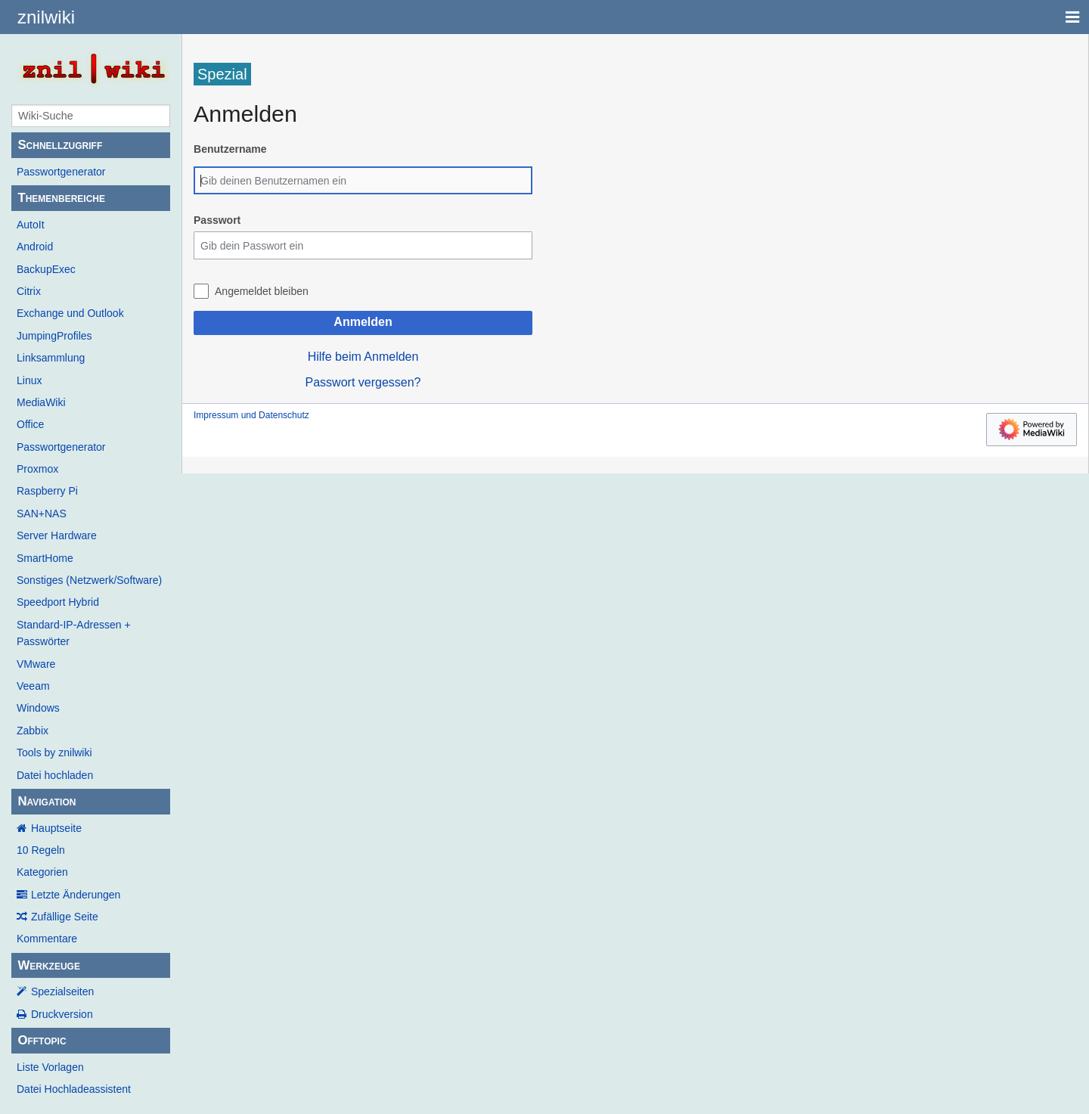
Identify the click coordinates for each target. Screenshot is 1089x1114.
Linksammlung (51, 358)
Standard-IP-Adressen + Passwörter (74, 633)
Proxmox (37, 469)
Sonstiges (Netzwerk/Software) (89, 580)
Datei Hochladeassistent (74, 1089)
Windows (38, 708)
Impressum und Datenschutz (251, 415)
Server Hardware (57, 535)
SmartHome (45, 558)
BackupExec (46, 269)
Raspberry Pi (47, 491)
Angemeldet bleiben (262, 291)
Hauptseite (56, 828)
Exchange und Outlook (70, 313)
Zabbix (32, 731)
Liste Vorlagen (50, 1067)
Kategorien (42, 872)
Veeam (33, 686)
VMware (36, 664)
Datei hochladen (55, 775)
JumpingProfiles (54, 336)
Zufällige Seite (64, 917)
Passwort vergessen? (363, 382)
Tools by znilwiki (54, 752)
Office (30, 424)
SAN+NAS (42, 513)
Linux (29, 380)
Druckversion (62, 1014)
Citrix (29, 291)
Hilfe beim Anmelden (363, 356)
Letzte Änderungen (75, 895)
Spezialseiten (62, 991)
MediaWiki (41, 402)
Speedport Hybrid (58, 602)
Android (35, 246)
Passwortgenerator (61, 172)
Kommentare (47, 938)
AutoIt (31, 225)
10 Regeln (41, 850)
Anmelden (363, 321)
